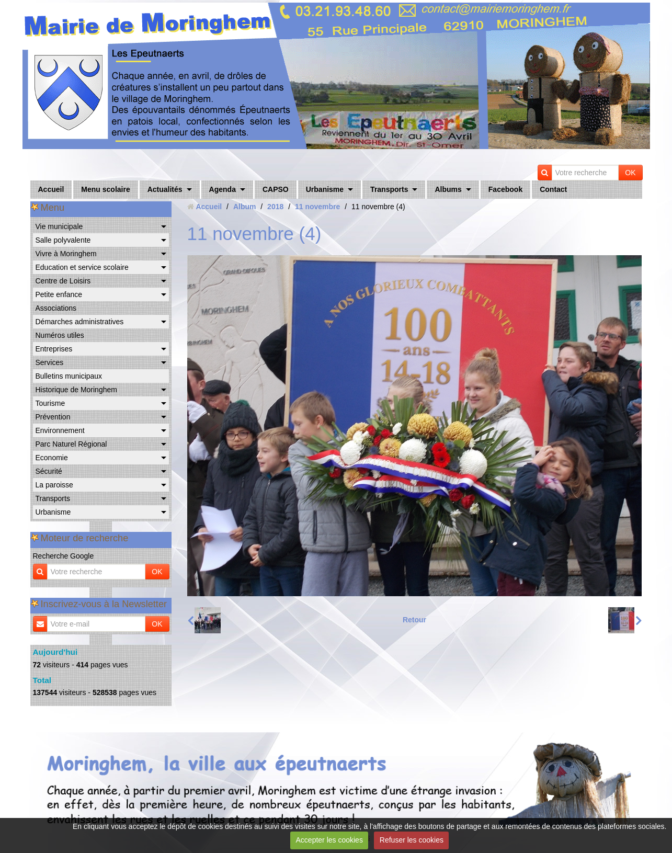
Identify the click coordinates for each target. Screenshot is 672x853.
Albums (448, 189)
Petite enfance (59, 294)
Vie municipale (59, 226)
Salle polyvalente (63, 240)
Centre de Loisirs (63, 281)
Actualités (165, 189)
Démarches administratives (80, 321)
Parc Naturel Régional (71, 444)
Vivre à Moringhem (66, 253)
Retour (414, 620)
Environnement (60, 430)
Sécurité (49, 471)
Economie (52, 457)
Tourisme (50, 403)
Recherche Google (63, 556)
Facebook (505, 189)
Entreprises (54, 349)
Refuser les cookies (411, 840)
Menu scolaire (105, 189)
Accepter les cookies (329, 840)
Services (50, 362)
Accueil (51, 189)
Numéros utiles (60, 335)
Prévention (53, 417)
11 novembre (317, 206)
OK (630, 172)
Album (244, 206)
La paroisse (54, 485)
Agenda (222, 189)
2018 (275, 206)
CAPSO (276, 189)
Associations (56, 308)
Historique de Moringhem (76, 389)
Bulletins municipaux (69, 376)
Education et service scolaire (82, 267)
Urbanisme (325, 189)
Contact (553, 189)
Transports (389, 189)
